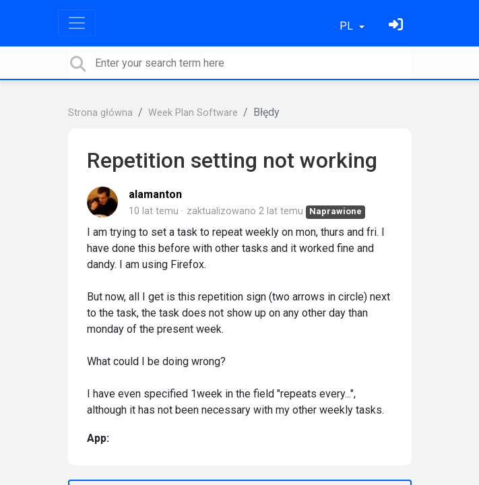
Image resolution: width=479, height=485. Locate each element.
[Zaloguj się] (397, 26)
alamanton (155, 194)
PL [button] (348, 26)
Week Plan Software (193, 113)
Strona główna (100, 113)
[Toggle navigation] (77, 22)
